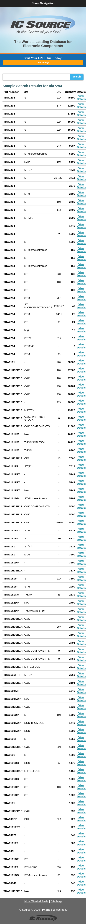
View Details (81, 97)
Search (76, 76)
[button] (43, 24)
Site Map (56, 901)
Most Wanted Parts (36, 901)
